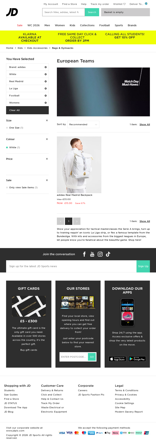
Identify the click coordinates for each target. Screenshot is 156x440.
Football (104, 25)
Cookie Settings (124, 403)
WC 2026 (33, 25)
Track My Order (50, 403)
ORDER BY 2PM (77, 37)
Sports (119, 25)
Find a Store (69, 4)
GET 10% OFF (124, 36)
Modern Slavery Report (129, 411)
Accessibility (122, 399)
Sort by (61, 124)
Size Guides (11, 394)
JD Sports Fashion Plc (91, 394)
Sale (20, 25)
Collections (87, 25)
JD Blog (8, 411)
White (28, 74)
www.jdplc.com (15, 430)
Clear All (14, 110)
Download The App (15, 407)
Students (9, 390)
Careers (82, 390)
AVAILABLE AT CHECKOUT (30, 37)
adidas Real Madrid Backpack (74, 195)
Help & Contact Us (52, 399)
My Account (51, 4)
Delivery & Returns (52, 390)
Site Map (120, 407)
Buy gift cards (28, 350)
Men (47, 25)
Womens (28, 102)
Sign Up (143, 266)
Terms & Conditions (126, 390)
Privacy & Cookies (126, 394)
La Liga (28, 88)
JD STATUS (10, 403)
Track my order (100, 4)
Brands (132, 25)
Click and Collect (51, 394)
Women (60, 25)
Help (84, 4)
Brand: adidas (28, 67)
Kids (72, 25)
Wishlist (117, 4)
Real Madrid (28, 81)
